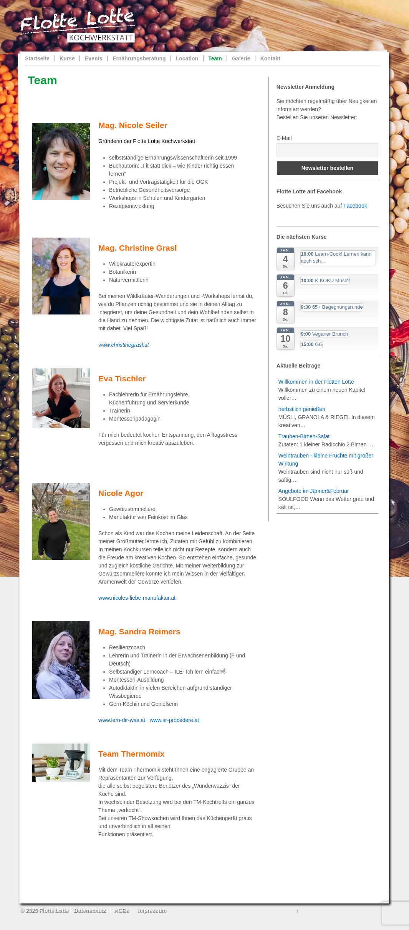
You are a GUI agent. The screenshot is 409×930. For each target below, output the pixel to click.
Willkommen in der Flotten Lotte (316, 382)
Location (187, 58)
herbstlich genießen (301, 409)
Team (215, 58)
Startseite (37, 58)
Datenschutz (90, 910)
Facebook (355, 206)
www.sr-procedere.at (174, 720)
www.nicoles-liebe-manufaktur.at (137, 598)
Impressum (151, 910)
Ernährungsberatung (139, 58)
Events (94, 58)
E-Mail (284, 138)
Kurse (67, 58)
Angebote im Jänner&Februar (313, 491)
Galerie (241, 58)
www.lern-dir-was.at (121, 720)
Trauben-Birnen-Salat (304, 436)
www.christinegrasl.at (123, 345)
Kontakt (270, 58)
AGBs (121, 910)
